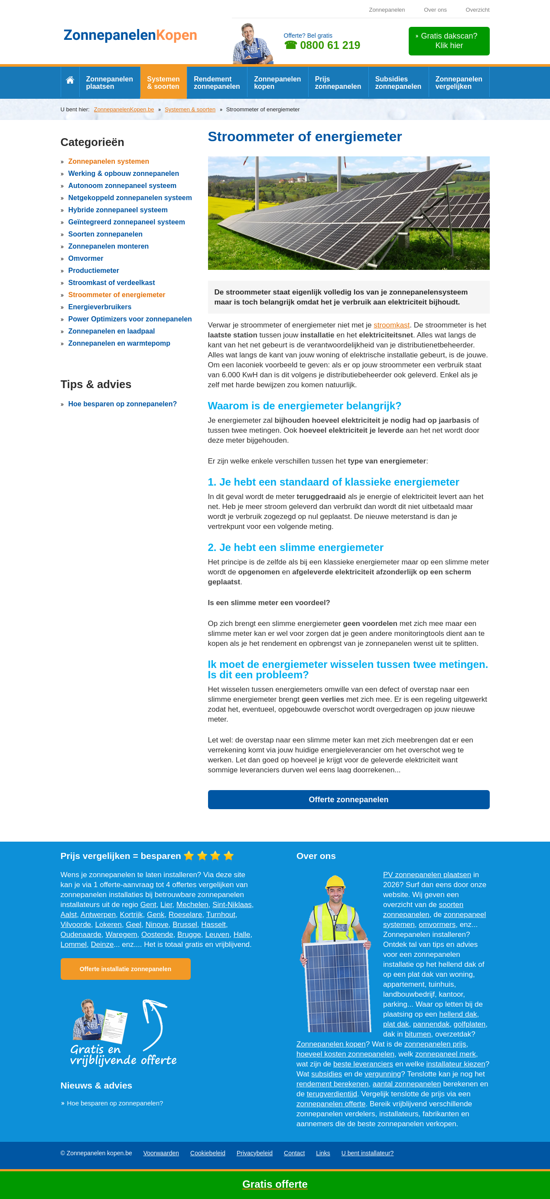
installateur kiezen (455, 1064)
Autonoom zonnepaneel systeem (122, 185)
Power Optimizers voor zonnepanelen (130, 319)
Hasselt (213, 924)
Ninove (157, 924)
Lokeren (108, 924)
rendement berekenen (332, 1084)
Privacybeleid (255, 1153)
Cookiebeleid (207, 1153)
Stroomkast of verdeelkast (111, 282)
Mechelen (192, 905)
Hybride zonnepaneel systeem (118, 210)
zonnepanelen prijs (435, 1044)
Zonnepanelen (387, 9)
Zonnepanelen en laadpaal (111, 331)
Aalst (69, 915)
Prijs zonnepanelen (338, 82)
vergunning (382, 1074)
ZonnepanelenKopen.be (124, 109)
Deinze (102, 944)
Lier (166, 905)
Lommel (74, 944)
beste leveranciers (363, 1064)
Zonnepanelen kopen (277, 82)
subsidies (326, 1074)
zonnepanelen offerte (330, 1104)
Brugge (189, 934)
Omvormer (86, 258)
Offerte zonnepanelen (348, 799)
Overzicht (478, 9)
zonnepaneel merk (445, 1054)
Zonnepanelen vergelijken (459, 82)
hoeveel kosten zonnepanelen (345, 1054)
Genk (156, 915)
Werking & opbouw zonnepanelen (123, 173)
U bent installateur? (368, 1153)
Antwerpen (98, 915)
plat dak (396, 1024)
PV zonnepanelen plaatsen (427, 875)
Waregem (121, 934)
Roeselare (185, 915)
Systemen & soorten (163, 82)
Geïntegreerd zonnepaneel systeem (126, 222)
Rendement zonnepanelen (217, 82)
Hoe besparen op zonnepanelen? (122, 404)
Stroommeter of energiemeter (117, 294)
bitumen (418, 1034)
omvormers (437, 924)
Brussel (184, 924)
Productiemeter (93, 270)
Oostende (157, 934)
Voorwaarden (161, 1153)
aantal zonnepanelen (407, 1084)
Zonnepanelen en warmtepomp (119, 343)
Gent (148, 905)
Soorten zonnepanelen (105, 234)
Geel (133, 924)
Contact (294, 1153)
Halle (242, 934)
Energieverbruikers (100, 307)
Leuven (217, 934)
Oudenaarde (81, 934)
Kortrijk (131, 915)
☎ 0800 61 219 (322, 45)
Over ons (435, 9)
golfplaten (470, 1024)
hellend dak (458, 1014)
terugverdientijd (332, 1094)
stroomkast (392, 325)
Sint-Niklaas (232, 905)
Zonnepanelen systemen (109, 161)
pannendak (431, 1024)
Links (323, 1153)
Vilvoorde (76, 924)
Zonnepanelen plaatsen (109, 82)
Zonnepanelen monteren (108, 246)
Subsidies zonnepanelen (398, 82)
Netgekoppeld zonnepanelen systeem (130, 197)
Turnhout (220, 915)
